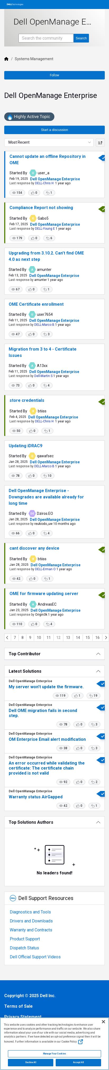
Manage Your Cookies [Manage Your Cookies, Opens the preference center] (54, 1053)
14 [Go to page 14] (78, 637)
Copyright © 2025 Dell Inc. (29, 995)
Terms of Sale (18, 1006)
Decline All (30, 1062)
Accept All (78, 1062)
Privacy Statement (22, 1016)
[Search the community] (46, 38)
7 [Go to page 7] (15, 637)
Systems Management (34, 59)
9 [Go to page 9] (30, 637)
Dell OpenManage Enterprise (55, 179)
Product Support (25, 938)
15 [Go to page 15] (88, 637)
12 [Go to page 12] (58, 637)
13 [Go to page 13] (68, 637)
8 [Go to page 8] (22, 637)
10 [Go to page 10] (39, 637)
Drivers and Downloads (31, 920)
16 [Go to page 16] (97, 637)
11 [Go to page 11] (48, 637)
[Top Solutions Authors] (54, 822)
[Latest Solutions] (54, 671)
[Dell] (6, 59)
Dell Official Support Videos (35, 956)
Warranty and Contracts (31, 929)
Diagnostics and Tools (30, 912)
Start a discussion (54, 130)
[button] (17, 193)
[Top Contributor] (54, 654)
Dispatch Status (24, 947)
